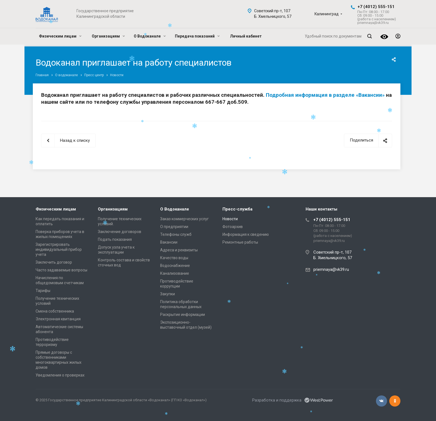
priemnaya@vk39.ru (331, 269)
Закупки (167, 294)
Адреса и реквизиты (179, 250)
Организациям (108, 36)
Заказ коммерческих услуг (184, 219)
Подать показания (115, 239)
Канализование (174, 273)
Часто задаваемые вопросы (61, 270)
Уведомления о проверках (60, 375)
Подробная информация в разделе (311, 95)
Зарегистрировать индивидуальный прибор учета (59, 249)
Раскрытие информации (182, 314)
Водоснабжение (175, 265)
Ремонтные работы (240, 242)
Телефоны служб (176, 234)
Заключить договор (54, 262)
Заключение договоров (119, 231)
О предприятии (174, 226)
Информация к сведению (245, 234)
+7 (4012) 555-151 (376, 6)
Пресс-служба (237, 209)
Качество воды (174, 258)
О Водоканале (150, 36)
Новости (230, 219)
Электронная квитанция (58, 319)
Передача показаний (197, 36)
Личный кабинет (246, 36)
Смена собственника (55, 311)
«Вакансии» (370, 95)
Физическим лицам (60, 36)
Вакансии (168, 242)
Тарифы (43, 290)
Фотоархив (232, 226)
